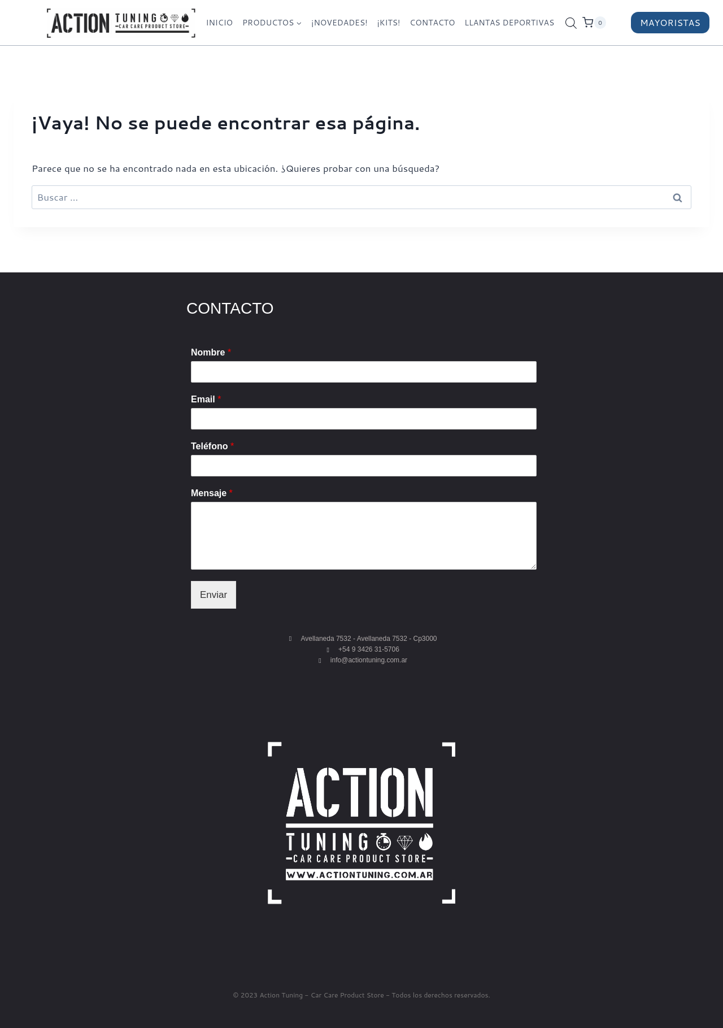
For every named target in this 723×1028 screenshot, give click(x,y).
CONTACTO (432, 22)
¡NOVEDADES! (339, 22)
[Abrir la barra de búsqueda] (571, 23)
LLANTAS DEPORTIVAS (509, 22)
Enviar (213, 594)
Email (206, 399)
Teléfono (212, 446)
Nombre (211, 352)
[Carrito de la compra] (603, 22)
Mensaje (212, 493)
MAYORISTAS (670, 22)
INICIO (219, 22)
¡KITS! (388, 22)
